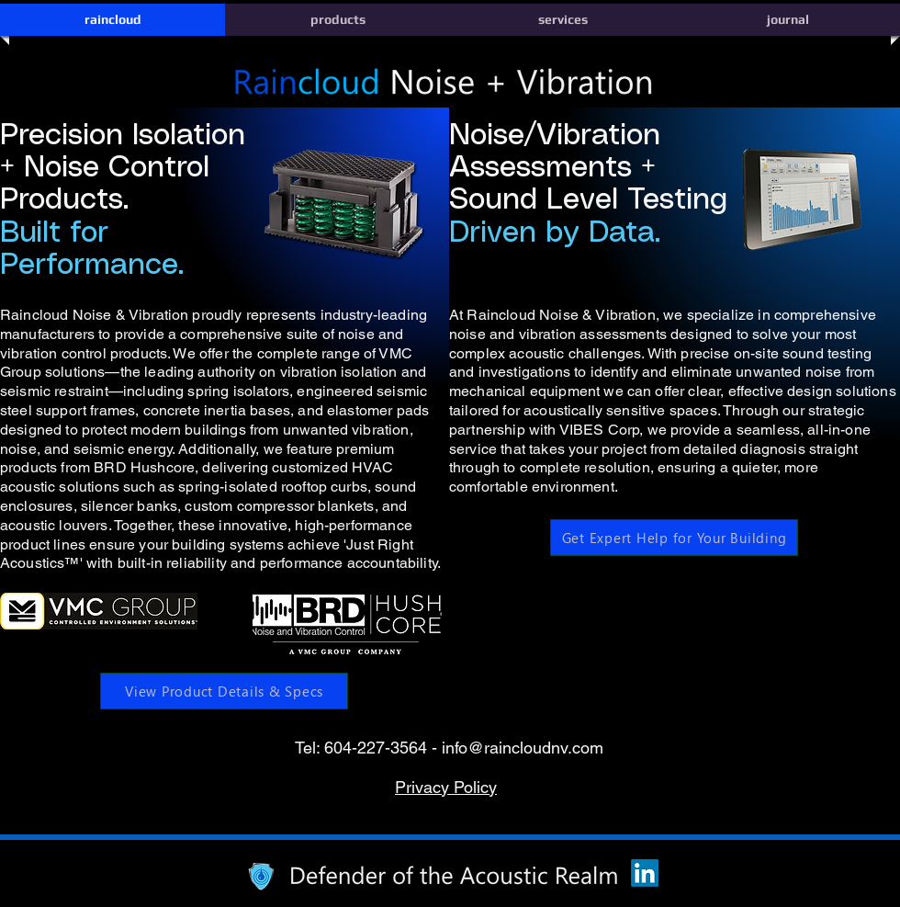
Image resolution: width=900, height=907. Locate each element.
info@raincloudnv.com (522, 747)
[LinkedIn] (644, 873)
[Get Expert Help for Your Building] (674, 537)
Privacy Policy (446, 787)
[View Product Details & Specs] (224, 691)
